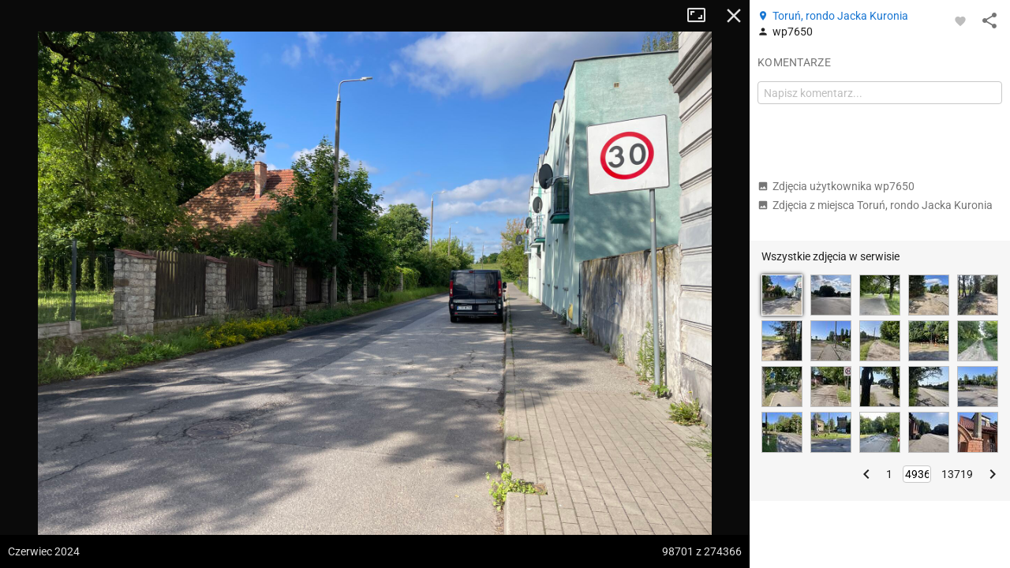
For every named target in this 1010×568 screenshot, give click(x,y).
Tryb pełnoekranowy (702, 16)
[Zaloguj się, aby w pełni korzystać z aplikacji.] (960, 20)
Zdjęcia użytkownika (836, 186)
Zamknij (734, 16)
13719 (957, 474)
